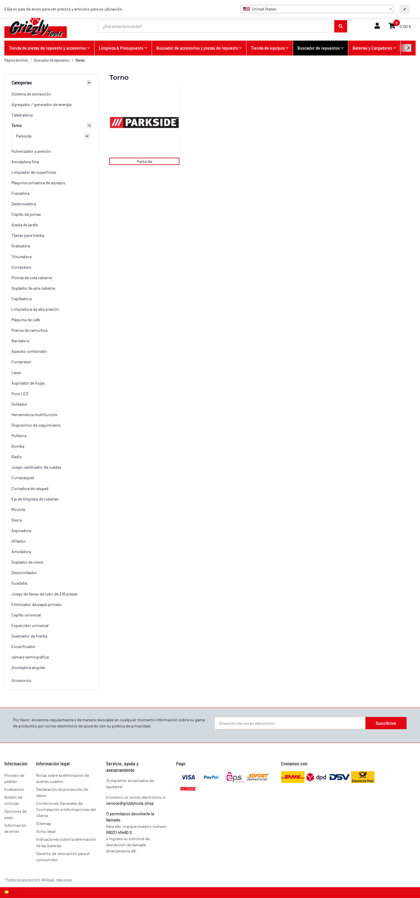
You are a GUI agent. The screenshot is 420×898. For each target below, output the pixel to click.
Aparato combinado (29, 351)
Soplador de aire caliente (33, 288)
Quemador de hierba (29, 635)
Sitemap (43, 823)
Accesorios (21, 680)
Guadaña (19, 583)
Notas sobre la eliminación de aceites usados (62, 778)
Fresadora (20, 193)
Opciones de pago (15, 814)
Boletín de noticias (13, 800)
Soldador (19, 404)
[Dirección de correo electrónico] (290, 723)
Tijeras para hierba (27, 235)
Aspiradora (21, 530)
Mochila (18, 509)
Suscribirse (386, 723)
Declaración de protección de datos (62, 792)
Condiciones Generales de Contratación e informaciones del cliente (66, 809)
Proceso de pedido (14, 778)
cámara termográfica (30, 656)
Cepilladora (21, 298)
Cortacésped (22, 477)
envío (67, 880)
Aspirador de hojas (28, 383)
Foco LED (20, 393)
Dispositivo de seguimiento (36, 425)
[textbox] (317, 9)
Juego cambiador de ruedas (36, 467)
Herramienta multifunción (34, 414)
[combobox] (317, 9)
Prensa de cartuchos (29, 330)
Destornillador (24, 572)
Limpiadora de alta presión (35, 309)
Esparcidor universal (29, 625)
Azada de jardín (24, 224)
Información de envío (15, 828)
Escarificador (23, 646)
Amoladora (21, 551)
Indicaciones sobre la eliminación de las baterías (66, 842)
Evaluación (14, 789)
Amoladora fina (25, 161)
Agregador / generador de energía (41, 104)
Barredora (20, 340)
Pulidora (18, 435)
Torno (16, 125)
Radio (16, 456)
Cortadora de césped (29, 488)
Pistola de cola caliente (31, 277)
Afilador (18, 541)
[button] (377, 26)
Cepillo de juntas (26, 214)
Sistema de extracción (31, 93)
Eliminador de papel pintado (36, 604)
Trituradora (21, 256)
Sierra (16, 519)
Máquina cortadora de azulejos (38, 182)
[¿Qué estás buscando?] (216, 26)
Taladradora (22, 114)
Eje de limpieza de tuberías (35, 498)
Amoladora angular (28, 667)
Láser (16, 372)
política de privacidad (131, 725)
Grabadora (20, 245)
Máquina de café (25, 319)
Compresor (21, 361)
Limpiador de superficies (33, 172)
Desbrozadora (23, 203)
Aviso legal (45, 831)
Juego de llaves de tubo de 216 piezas (44, 593)
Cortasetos (21, 267)
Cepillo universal (26, 614)
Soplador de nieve (27, 562)
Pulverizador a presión (31, 151)
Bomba (17, 446)
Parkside (144, 161)
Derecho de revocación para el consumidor (63, 856)
